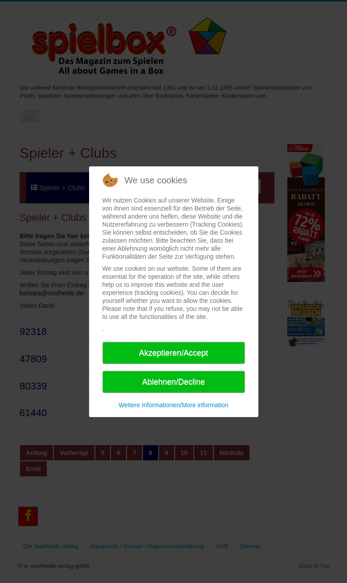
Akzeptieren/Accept (173, 352)
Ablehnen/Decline (173, 381)
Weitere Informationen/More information (173, 405)
